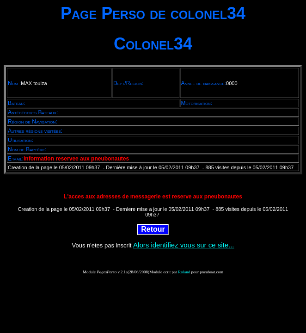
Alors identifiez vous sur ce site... (183, 245)
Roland (184, 272)
